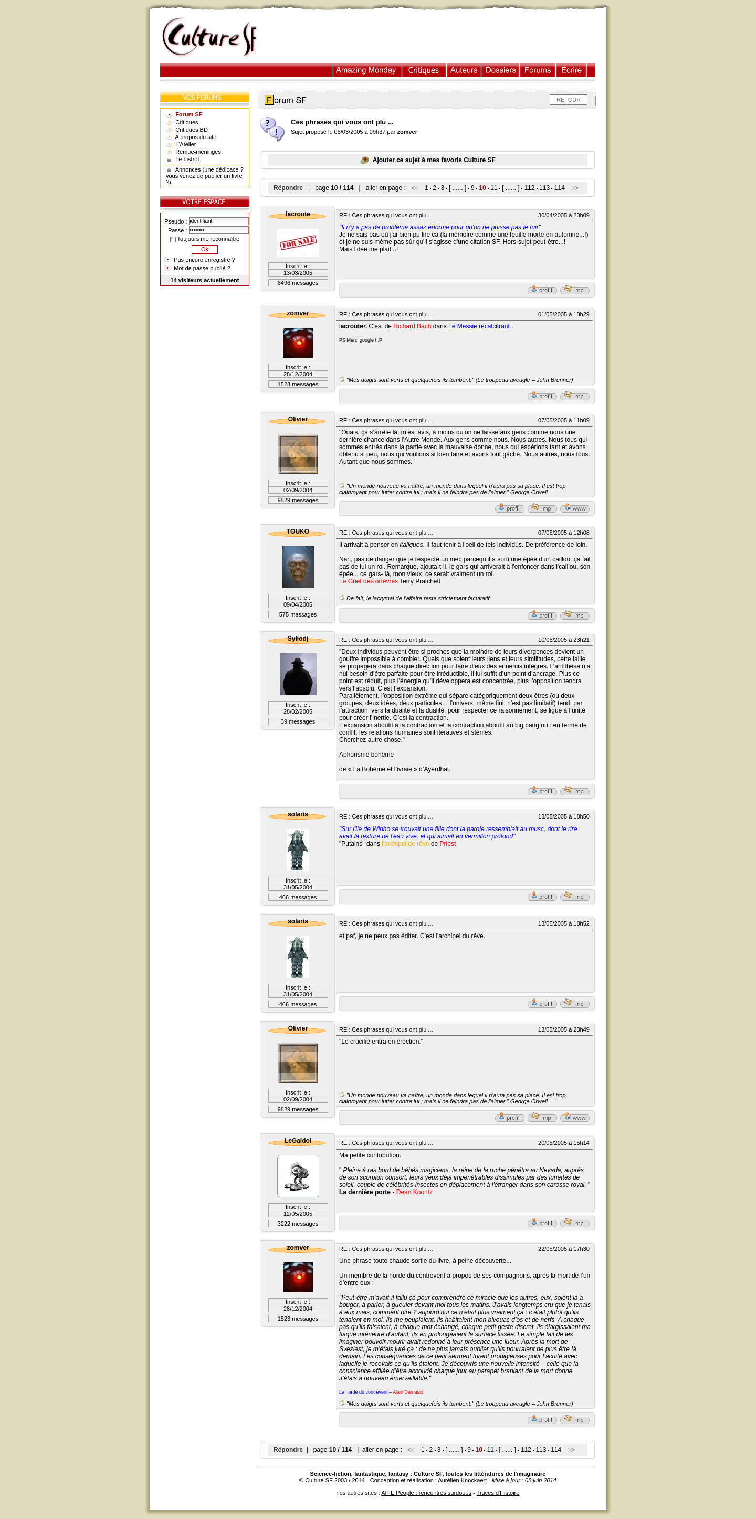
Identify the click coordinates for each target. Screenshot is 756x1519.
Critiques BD (191, 129)
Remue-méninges (198, 151)
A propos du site (196, 137)
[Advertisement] (437, 37)
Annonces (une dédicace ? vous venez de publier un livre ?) (205, 175)
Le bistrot (187, 159)
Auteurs (464, 70)
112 (529, 188)
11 (493, 188)
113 (544, 188)
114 (559, 188)
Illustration (367, 70)
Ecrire (571, 70)
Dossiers (500, 70)
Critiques (424, 70)
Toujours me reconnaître (204, 239)
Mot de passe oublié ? (202, 268)
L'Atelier (185, 144)
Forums (538, 70)
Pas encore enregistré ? (204, 260)
